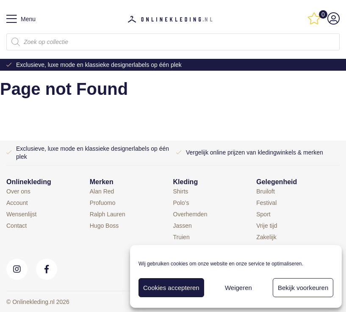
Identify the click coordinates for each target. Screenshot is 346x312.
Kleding (185, 181)
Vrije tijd (266, 225)
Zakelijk (266, 237)
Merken (101, 181)
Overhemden (190, 214)
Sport (263, 214)
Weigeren (238, 287)
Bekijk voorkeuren (303, 287)
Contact (16, 225)
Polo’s (181, 202)
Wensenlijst (21, 214)
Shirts (180, 191)
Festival (266, 202)
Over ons (18, 191)
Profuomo (103, 202)
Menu (21, 19)
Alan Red (102, 191)
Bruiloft (265, 191)
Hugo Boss (104, 225)
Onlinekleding (28, 181)
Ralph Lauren (107, 214)
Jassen (182, 225)
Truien (181, 237)
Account (17, 202)
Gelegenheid (276, 181)
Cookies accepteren (171, 287)
